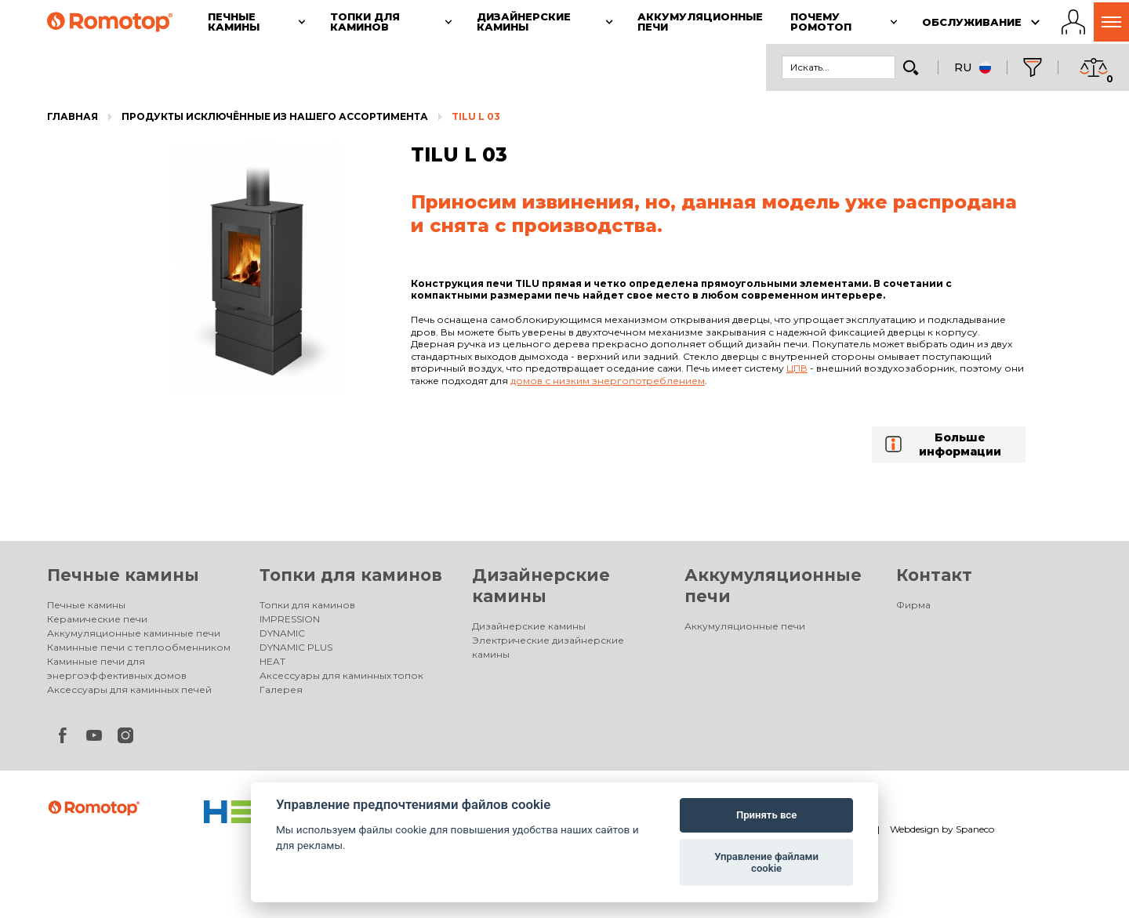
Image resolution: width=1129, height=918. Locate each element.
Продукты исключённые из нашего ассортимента (275, 116)
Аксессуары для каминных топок (341, 675)
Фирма (913, 605)
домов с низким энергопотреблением (607, 380)
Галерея (281, 689)
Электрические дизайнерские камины (548, 647)
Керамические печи (97, 619)
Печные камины (123, 575)
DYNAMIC (282, 633)
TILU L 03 (476, 116)
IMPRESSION (290, 619)
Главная (72, 116)
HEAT (272, 661)
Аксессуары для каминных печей (129, 689)
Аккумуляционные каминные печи (133, 633)
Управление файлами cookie (766, 863)
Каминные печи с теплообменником (139, 647)
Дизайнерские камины (529, 626)
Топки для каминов (351, 575)
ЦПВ (797, 368)
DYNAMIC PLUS (296, 647)
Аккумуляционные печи (744, 626)
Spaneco (975, 829)
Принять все (766, 815)
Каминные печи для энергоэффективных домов (117, 668)
